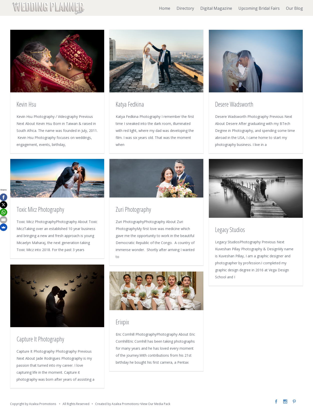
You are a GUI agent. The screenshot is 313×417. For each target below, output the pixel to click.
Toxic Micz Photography (40, 209)
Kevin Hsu (26, 104)
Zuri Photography (133, 209)
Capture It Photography (40, 339)
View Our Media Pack (155, 404)
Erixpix (122, 322)
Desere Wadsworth (234, 104)
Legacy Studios (230, 229)
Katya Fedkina (130, 104)
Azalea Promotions (125, 404)
